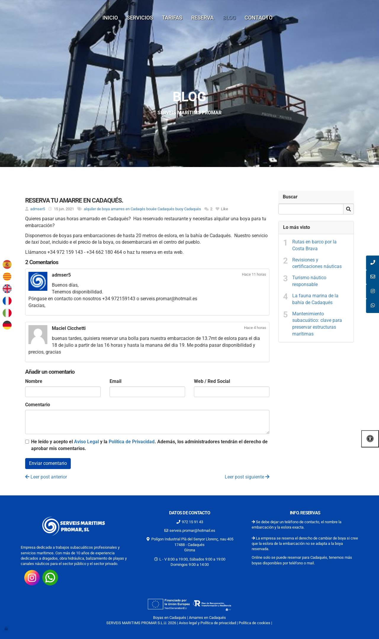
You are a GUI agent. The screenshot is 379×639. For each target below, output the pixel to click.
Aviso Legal (86, 441)
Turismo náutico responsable (309, 281)
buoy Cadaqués (188, 209)
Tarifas (172, 18)
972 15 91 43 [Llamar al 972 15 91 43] (192, 522)
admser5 (37, 209)
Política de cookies (254, 623)
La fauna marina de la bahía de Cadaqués (315, 299)
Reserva (202, 18)
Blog (229, 18)
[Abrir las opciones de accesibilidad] (370, 438)
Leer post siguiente (247, 477)
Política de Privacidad (132, 441)
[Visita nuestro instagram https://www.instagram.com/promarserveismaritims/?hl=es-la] (32, 577)
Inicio (110, 18)
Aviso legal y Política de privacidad (207, 623)
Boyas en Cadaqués (169, 617)
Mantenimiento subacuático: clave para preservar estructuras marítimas (317, 324)
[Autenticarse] (6, 628)
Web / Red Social (212, 381)
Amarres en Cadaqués (207, 617)
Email (115, 381)
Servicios (140, 18)
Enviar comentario (48, 463)
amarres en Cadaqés (128, 209)
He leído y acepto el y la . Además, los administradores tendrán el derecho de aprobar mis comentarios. (149, 445)
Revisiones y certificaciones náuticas (317, 263)
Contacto (258, 18)
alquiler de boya (97, 209)
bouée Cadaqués (160, 209)
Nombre (33, 381)
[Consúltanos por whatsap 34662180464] (50, 577)
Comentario (37, 404)
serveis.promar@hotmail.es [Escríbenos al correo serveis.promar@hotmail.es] (192, 530)
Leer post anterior (46, 477)
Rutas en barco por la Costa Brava (314, 245)
